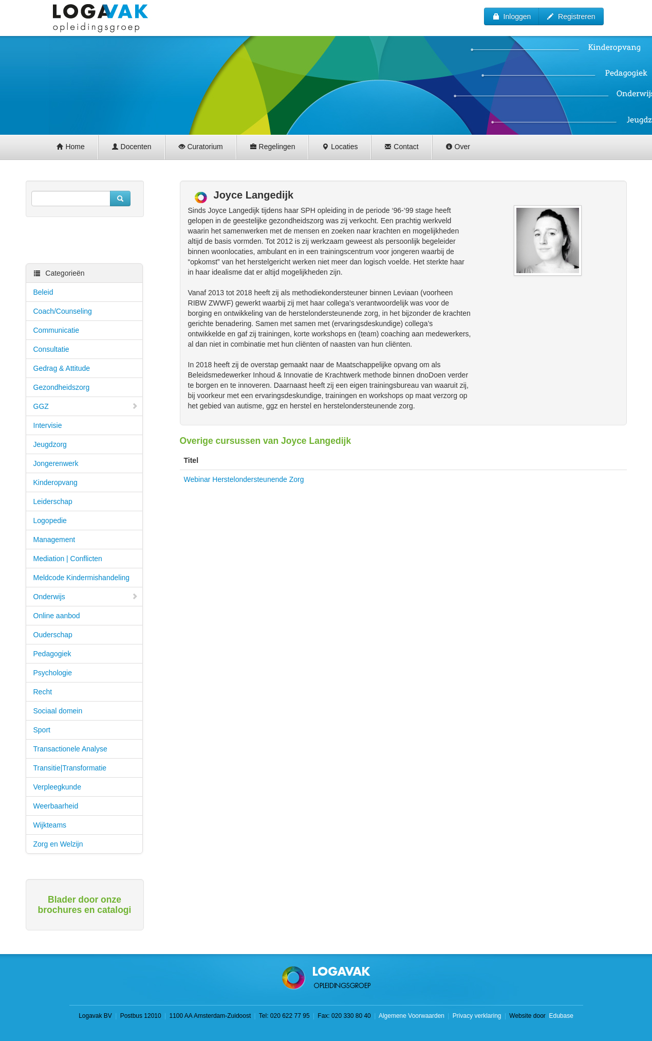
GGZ (85, 406)
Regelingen (272, 146)
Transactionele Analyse (70, 749)
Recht (42, 692)
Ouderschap (52, 635)
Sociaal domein (58, 711)
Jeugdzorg (50, 444)
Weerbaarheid (56, 806)
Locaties (340, 146)
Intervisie (47, 425)
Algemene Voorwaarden (411, 1015)
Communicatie (56, 330)
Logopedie (50, 520)
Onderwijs (85, 597)
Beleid (43, 292)
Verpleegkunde (57, 787)
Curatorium (200, 146)
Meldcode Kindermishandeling (81, 577)
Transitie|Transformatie (70, 768)
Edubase (560, 1015)
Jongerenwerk (56, 463)
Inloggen (511, 16)
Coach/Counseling (62, 311)
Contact (401, 146)
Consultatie (51, 349)
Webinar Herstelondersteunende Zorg (244, 479)
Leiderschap (52, 501)
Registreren (571, 16)
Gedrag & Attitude (61, 368)
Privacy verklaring (477, 1015)
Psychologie (52, 673)
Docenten (131, 146)
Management (54, 539)
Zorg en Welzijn (58, 844)
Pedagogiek (52, 654)
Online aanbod (56, 616)
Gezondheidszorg (61, 387)
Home (71, 146)
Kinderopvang (55, 482)
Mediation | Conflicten (67, 558)
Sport (41, 730)
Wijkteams (50, 825)
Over (457, 146)
